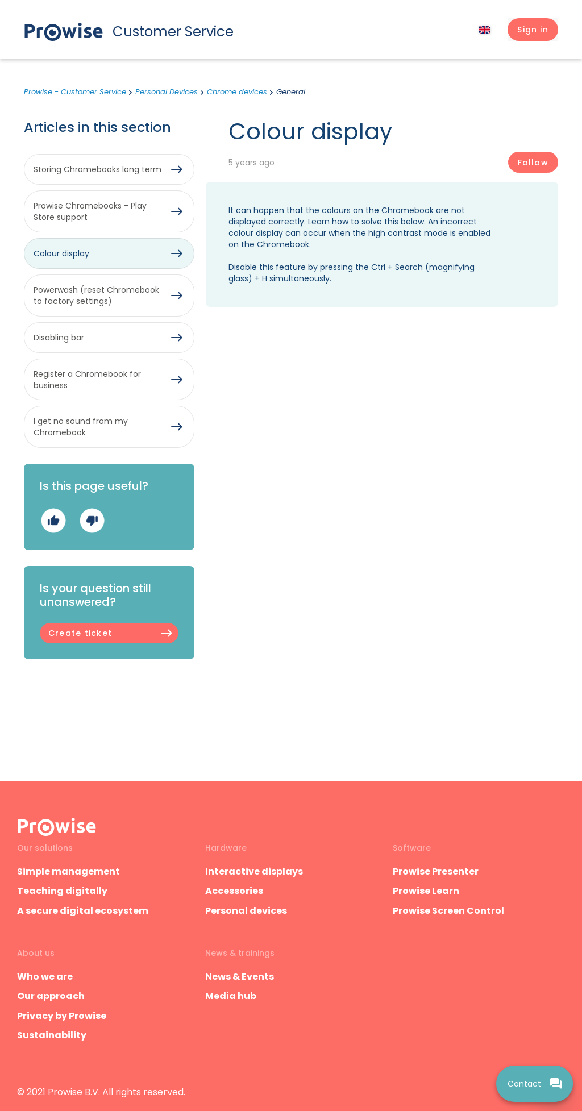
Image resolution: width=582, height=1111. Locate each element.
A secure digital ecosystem (82, 910)
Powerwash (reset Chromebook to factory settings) (96, 295)
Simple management (68, 871)
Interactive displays (254, 871)
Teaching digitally (62, 890)
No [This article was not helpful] (92, 521)
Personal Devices (166, 91)
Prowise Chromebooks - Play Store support (90, 211)
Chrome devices (237, 91)
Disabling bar (59, 337)
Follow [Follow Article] (533, 162)
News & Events (239, 976)
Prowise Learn (426, 890)
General (290, 91)
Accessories (234, 890)
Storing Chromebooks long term (97, 169)
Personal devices (246, 910)
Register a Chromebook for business (87, 379)
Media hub (230, 995)
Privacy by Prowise (61, 1015)
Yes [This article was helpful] (53, 521)
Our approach (51, 995)
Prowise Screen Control (448, 910)
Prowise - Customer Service (75, 91)
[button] (533, 29)
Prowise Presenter (436, 871)
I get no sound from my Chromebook (81, 426)
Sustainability (51, 1035)
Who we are (45, 976)
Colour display (61, 253)
